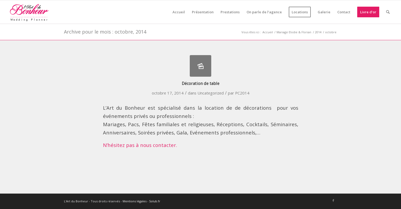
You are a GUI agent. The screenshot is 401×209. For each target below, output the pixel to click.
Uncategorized (210, 93)
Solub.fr (154, 201)
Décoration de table (200, 83)
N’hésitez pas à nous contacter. (140, 145)
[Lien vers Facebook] (333, 200)
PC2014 (242, 93)
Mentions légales (134, 201)
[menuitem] (178, 12)
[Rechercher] (388, 12)
